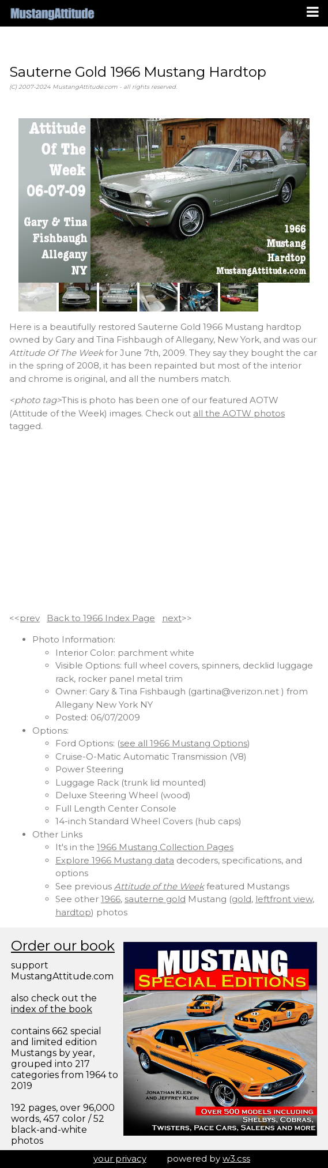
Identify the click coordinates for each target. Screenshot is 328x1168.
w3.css (236, 1158)
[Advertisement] (164, 522)
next (172, 618)
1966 (110, 898)
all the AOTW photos (239, 413)
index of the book (51, 1009)
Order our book (63, 945)
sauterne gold (155, 898)
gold (241, 898)
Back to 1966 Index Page (101, 618)
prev (30, 618)
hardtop (73, 912)
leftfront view (283, 898)
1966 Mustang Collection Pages (165, 847)
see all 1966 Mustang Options (183, 743)
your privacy (119, 1158)
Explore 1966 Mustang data (114, 860)
